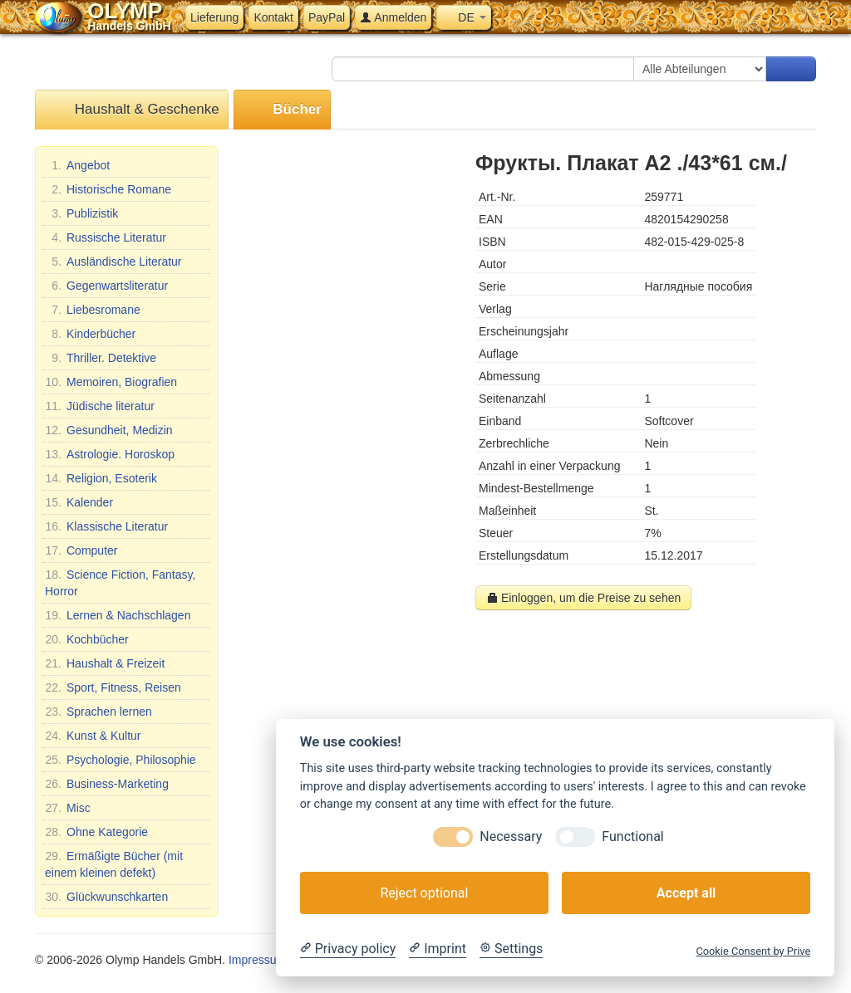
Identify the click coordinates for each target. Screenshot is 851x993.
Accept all (686, 893)
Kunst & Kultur (93, 735)
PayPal (326, 17)
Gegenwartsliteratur (106, 285)
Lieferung (214, 17)
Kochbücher (87, 639)
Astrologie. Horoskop (110, 454)
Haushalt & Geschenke (131, 110)
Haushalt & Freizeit (105, 663)
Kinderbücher (90, 333)
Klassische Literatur (106, 526)
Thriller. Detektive (100, 358)
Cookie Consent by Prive (753, 951)
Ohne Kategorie (96, 832)
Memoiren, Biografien (111, 382)
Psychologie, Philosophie (120, 759)
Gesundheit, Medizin (109, 430)
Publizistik (81, 213)
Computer (81, 550)
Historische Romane (108, 189)
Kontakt (273, 17)
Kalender (79, 502)
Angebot (77, 165)
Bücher (282, 110)
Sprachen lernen (98, 711)
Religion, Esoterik (101, 478)
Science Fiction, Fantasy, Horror (120, 582)
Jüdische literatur (100, 406)
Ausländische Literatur (113, 261)
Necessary (511, 836)
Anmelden (393, 17)
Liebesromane (92, 309)
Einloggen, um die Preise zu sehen (583, 597)
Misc (68, 808)
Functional (632, 836)
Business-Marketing (107, 783)
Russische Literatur (105, 237)
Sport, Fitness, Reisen (113, 687)
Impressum (257, 959)
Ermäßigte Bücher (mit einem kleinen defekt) (114, 863)
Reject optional (424, 893)
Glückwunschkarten (106, 896)
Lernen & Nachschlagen (117, 615)
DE (463, 17)
